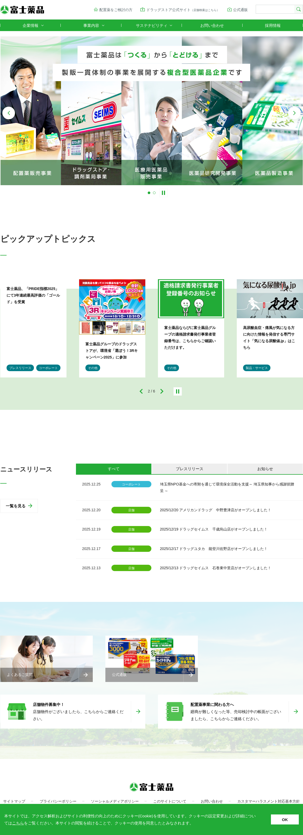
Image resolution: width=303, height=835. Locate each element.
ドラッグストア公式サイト (182, 10)
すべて (114, 468)
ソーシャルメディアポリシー (115, 801)
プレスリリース (189, 468)
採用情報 (273, 25)
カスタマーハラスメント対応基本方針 (268, 801)
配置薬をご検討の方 (115, 10)
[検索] (274, 9)
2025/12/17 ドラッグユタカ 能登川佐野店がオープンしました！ (214, 549)
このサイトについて (169, 801)
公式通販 (240, 10)
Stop (163, 193)
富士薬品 (22, 9)
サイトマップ (14, 801)
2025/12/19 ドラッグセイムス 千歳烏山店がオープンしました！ (214, 529)
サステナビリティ (151, 25)
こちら (18, 823)
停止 (177, 391)
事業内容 (91, 25)
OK (285, 819)
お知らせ (265, 468)
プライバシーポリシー (58, 801)
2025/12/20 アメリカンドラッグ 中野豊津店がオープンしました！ (215, 510)
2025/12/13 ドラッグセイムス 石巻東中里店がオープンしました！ (215, 568)
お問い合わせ (212, 25)
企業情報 (30, 25)
